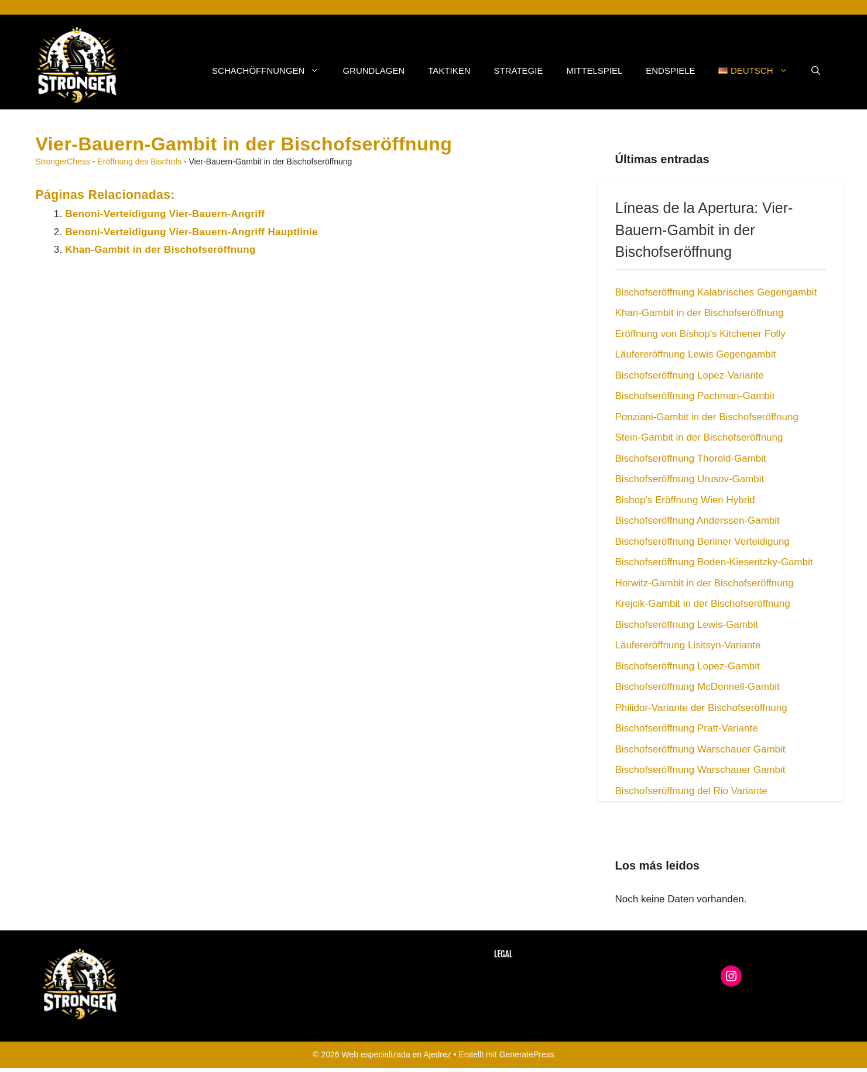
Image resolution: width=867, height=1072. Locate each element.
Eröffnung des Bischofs (139, 161)
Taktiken (449, 70)
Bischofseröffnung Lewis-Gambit (686, 624)
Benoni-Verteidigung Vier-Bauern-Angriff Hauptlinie (192, 232)
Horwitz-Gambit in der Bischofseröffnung (704, 583)
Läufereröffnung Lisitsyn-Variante (688, 645)
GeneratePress (526, 1054)
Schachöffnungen (271, 71)
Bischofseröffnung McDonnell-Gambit (697, 686)
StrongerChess (63, 161)
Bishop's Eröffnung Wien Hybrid (685, 500)
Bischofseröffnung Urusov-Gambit (690, 479)
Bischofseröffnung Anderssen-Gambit (697, 520)
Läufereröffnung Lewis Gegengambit (695, 354)
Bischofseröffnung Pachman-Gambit (695, 395)
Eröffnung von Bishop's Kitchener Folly (700, 333)
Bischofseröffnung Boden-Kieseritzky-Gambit (714, 562)
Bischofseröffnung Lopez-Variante (690, 375)
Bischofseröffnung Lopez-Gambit (687, 666)
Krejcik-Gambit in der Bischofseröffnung (702, 603)
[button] (816, 70)
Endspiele (670, 70)
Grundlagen (373, 70)
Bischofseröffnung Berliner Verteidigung (702, 541)
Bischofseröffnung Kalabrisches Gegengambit (716, 292)
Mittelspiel (594, 70)
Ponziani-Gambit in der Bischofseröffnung (707, 416)
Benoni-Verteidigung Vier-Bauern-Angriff (165, 213)
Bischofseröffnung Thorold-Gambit (690, 458)
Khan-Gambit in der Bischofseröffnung (161, 249)
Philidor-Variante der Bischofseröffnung (701, 707)
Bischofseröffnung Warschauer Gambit (700, 749)
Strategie (518, 70)
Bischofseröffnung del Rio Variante (691, 790)
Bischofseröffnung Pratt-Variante (686, 728)
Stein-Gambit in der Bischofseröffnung (699, 437)
